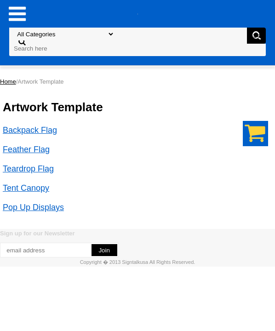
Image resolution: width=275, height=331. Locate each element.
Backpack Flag (30, 130)
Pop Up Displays (33, 207)
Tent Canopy (26, 188)
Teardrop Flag (28, 168)
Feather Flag (26, 149)
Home (8, 81)
